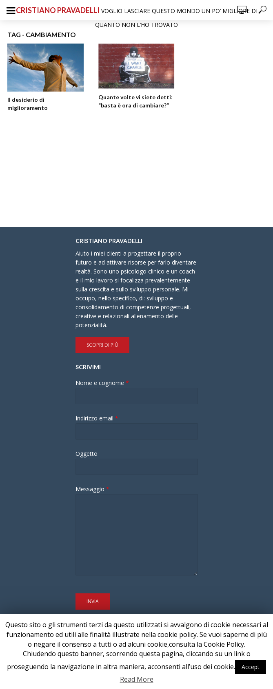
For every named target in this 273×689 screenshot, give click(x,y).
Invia (93, 601)
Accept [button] (251, 667)
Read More (136, 679)
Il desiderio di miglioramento (27, 103)
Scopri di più (102, 344)
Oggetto (86, 453)
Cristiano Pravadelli (58, 10)
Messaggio (92, 489)
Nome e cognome (102, 383)
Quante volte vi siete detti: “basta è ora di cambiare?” (135, 101)
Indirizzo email (96, 418)
